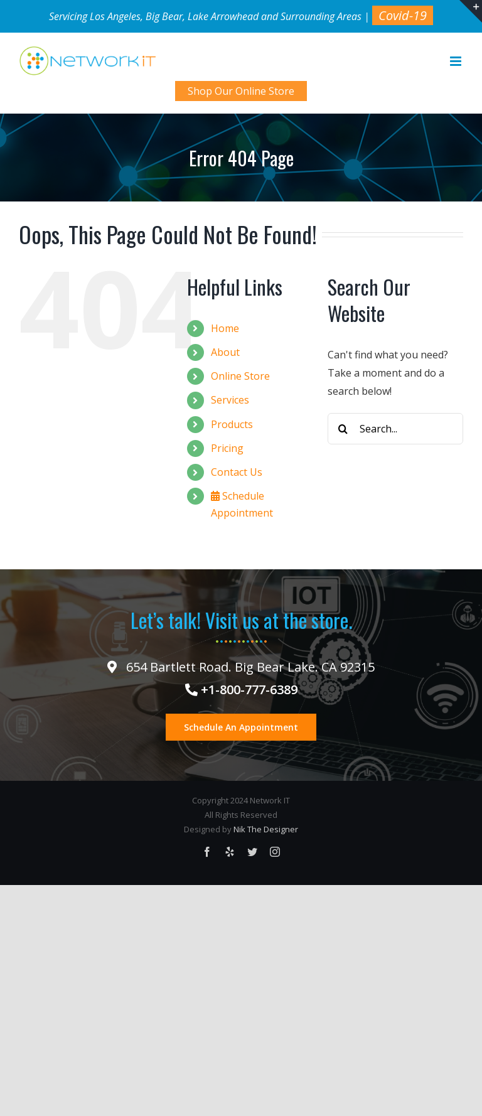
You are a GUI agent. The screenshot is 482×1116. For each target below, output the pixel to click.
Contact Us (236, 472)
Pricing (227, 448)
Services (230, 400)
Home (225, 328)
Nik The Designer (265, 829)
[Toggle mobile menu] (456, 61)
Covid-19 (402, 15)
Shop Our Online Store (241, 91)
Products (232, 424)
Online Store (240, 376)
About (225, 352)
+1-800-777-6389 (241, 689)
